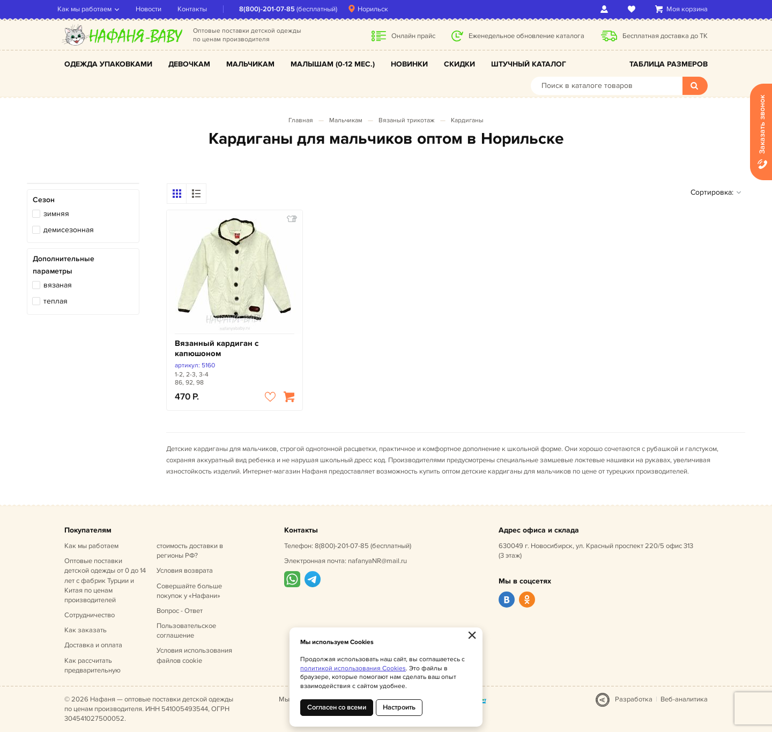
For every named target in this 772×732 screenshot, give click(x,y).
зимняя (56, 213)
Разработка (633, 699)
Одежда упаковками (108, 64)
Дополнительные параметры (63, 264)
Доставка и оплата (93, 645)
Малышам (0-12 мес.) (333, 64)
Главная (300, 120)
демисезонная (68, 229)
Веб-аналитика (684, 699)
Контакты (199, 9)
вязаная (57, 285)
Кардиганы (467, 120)
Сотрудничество (89, 615)
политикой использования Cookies (353, 668)
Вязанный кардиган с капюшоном (216, 348)
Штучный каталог (528, 64)
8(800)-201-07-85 (274, 9)
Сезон (44, 199)
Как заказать (85, 630)
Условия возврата (185, 570)
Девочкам (189, 64)
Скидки (459, 64)
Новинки (409, 64)
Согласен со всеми (336, 707)
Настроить (399, 707)
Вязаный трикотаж (406, 120)
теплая (55, 301)
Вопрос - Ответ (180, 611)
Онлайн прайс (413, 36)
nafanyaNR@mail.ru (377, 561)
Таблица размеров (668, 64)
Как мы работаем (91, 9)
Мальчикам (250, 64)
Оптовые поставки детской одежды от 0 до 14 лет (105, 580)
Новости (155, 9)
